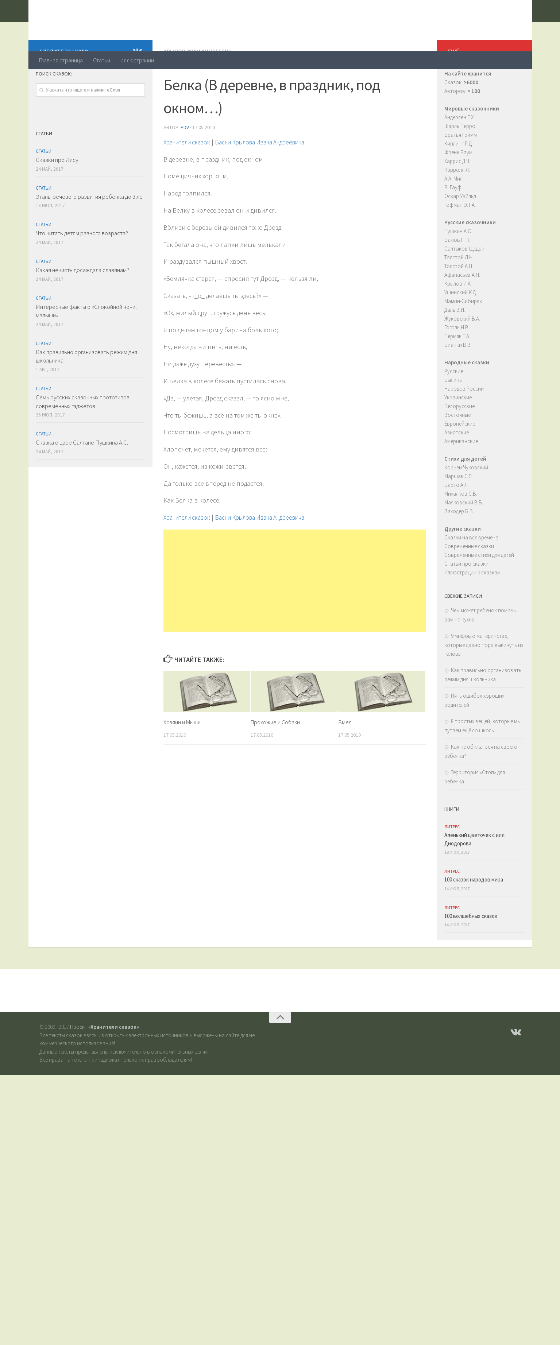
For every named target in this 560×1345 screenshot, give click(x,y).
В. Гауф (452, 216)
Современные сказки (469, 575)
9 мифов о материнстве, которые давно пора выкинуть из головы (484, 674)
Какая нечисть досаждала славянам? (82, 299)
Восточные (457, 444)
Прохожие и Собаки (277, 751)
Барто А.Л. (456, 514)
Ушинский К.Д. (460, 321)
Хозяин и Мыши (183, 751)
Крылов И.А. (458, 312)
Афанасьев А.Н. (462, 304)
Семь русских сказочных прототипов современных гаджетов (83, 430)
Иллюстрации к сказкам (472, 601)
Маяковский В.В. (463, 531)
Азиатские (456, 461)
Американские (461, 470)
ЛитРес (452, 855)
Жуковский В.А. (462, 347)
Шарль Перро (459, 155)
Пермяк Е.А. (457, 365)
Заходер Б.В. (459, 540)
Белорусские (459, 435)
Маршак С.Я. (458, 505)
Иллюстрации (137, 60)
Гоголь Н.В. (457, 356)
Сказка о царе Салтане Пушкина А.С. (82, 472)
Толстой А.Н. (458, 295)
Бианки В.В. (458, 374)
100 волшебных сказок (470, 945)
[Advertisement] (294, 609)
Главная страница (61, 60)
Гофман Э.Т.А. (460, 233)
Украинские (458, 426)
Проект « (104, 1056)
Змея (345, 751)
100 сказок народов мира (473, 908)
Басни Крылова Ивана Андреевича (272, 170)
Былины (453, 409)
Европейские (459, 452)
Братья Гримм (460, 163)
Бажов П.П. (457, 268)
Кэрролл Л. (457, 198)
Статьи (101, 60)
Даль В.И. (454, 339)
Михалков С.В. (460, 522)
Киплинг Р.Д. (458, 172)
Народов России (464, 417)
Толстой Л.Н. (459, 286)
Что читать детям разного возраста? (82, 262)
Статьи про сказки (466, 592)
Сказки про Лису (57, 189)
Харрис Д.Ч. (457, 190)
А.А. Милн (455, 207)
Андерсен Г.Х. (459, 146)
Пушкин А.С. (458, 260)
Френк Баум (458, 181)
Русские (453, 400)
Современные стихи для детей (479, 584)
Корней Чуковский (466, 496)
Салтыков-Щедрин (465, 277)
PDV (185, 156)
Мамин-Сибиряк (463, 330)
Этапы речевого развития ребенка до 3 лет (90, 226)
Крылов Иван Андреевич (197, 80)
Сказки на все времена (471, 566)
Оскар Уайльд (460, 225)
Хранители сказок (100, 25)
